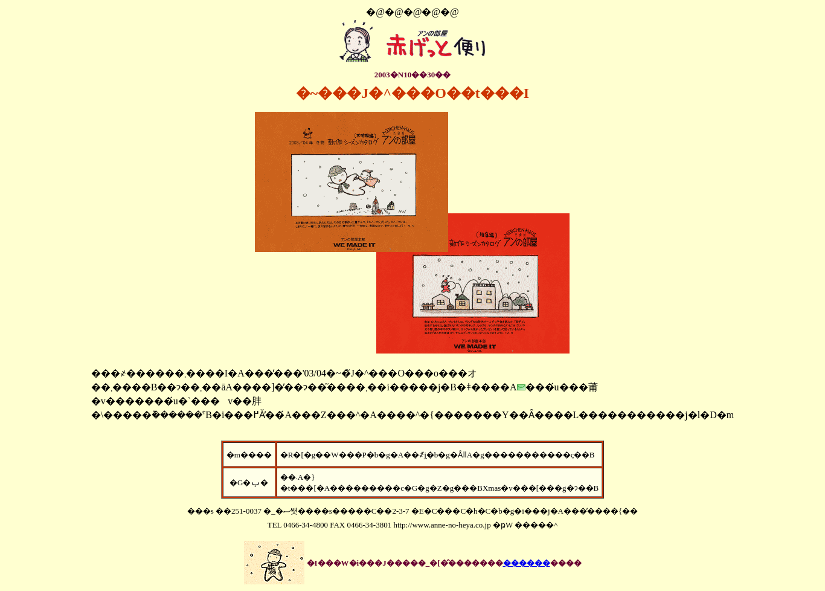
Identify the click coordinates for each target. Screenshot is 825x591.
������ (526, 562)
